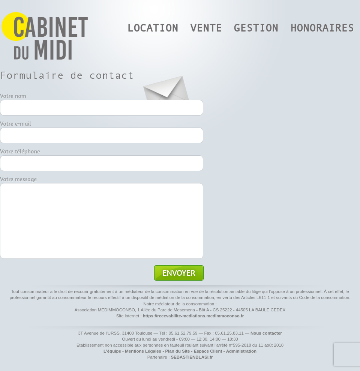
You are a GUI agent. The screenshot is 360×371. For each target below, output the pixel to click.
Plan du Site (177, 351)
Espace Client (208, 351)
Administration (241, 351)
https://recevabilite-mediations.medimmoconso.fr (193, 316)
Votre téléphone (20, 151)
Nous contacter (266, 333)
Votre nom (13, 95)
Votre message (18, 179)
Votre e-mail (15, 123)
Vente (206, 28)
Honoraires (322, 28)
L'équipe (112, 351)
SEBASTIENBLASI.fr (192, 357)
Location (152, 28)
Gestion (256, 28)
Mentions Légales (143, 351)
